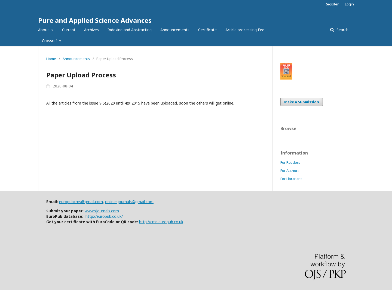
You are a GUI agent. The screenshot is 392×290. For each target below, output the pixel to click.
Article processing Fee (244, 29)
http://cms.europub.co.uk (161, 221)
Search (341, 29)
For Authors (289, 170)
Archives (91, 29)
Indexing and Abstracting (130, 29)
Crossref (50, 40)
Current (68, 29)
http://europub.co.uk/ (104, 216)
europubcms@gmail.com (81, 201)
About (44, 29)
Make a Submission (301, 101)
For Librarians (291, 178)
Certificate (207, 29)
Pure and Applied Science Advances (95, 20)
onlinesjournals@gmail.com (129, 201)
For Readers (290, 162)
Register (332, 4)
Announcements (174, 29)
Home (51, 58)
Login (349, 4)
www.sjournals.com (102, 210)
